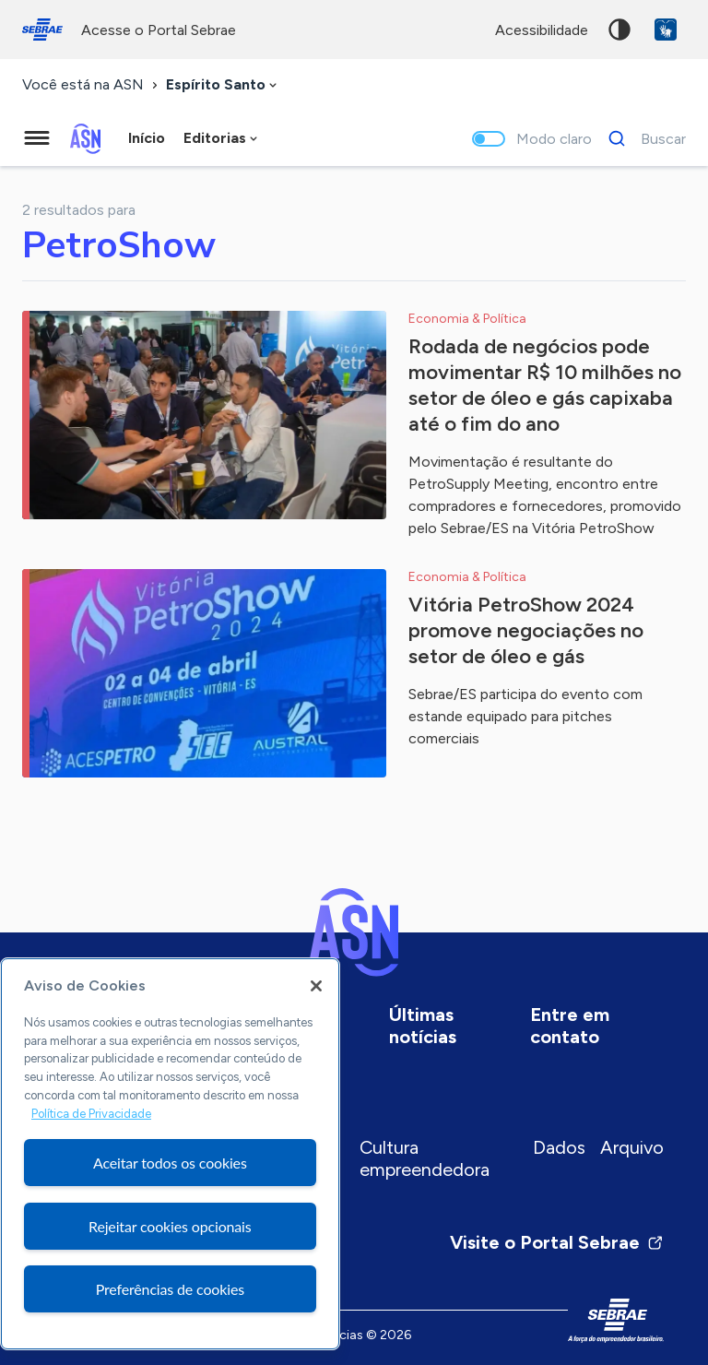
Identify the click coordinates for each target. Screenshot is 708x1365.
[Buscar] (642, 138)
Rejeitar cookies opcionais (170, 1226)
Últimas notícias (422, 1025)
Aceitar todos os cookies (170, 1162)
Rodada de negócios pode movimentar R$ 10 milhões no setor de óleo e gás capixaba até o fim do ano (544, 385)
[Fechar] (316, 986)
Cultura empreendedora (425, 1158)
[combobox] (223, 85)
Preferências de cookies (170, 1289)
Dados (559, 1147)
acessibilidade (541, 30)
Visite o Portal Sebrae (557, 1242)
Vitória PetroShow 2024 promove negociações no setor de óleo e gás (525, 630)
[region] (170, 1153)
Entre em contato (569, 1025)
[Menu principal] (37, 138)
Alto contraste (619, 29)
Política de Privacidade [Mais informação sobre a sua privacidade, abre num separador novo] (91, 1114)
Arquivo (632, 1147)
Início (146, 138)
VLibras (665, 29)
